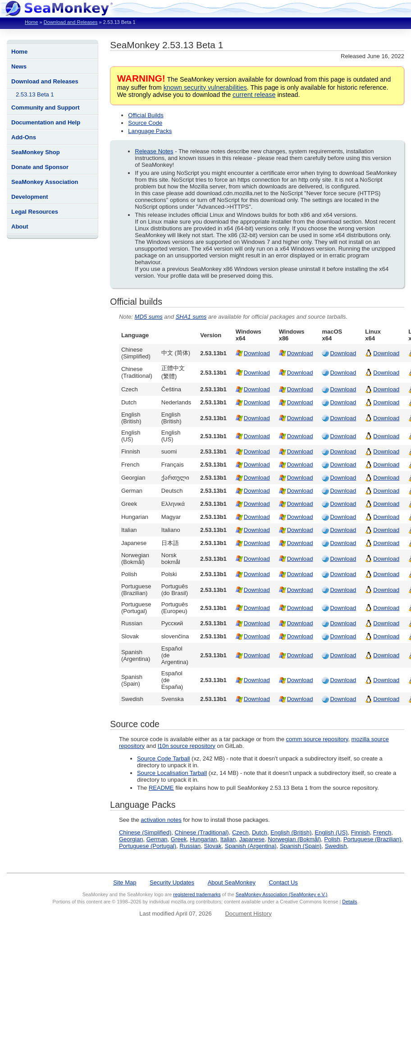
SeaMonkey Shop (35, 152)
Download (257, 353)
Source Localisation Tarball (172, 773)
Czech (240, 832)
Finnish (360, 832)
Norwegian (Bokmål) (294, 839)
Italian (228, 839)
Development (29, 196)
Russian (190, 846)
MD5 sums (149, 316)
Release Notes (154, 151)
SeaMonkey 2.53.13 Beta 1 (166, 45)
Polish (332, 839)
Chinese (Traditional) (201, 832)
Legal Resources (34, 211)
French (382, 832)
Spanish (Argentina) (251, 846)
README (161, 787)
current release (254, 94)
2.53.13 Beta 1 (35, 94)
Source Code (145, 122)
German (157, 839)
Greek (179, 839)
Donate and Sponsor (39, 167)
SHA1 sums (191, 316)
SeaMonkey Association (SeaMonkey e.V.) (282, 894)
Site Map (124, 882)
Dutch (259, 832)
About (19, 226)
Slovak (213, 846)
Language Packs (150, 131)
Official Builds (146, 115)
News (19, 66)
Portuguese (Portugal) (147, 846)
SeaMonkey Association (44, 182)
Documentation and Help (45, 122)
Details (349, 901)
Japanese (252, 839)
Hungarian (203, 839)
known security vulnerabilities (205, 87)
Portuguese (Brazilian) (372, 839)
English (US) (331, 832)
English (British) (290, 832)
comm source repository (317, 739)
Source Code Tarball (163, 758)
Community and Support (45, 107)
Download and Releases (71, 22)
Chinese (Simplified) (145, 832)
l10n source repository (186, 745)
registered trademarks (196, 894)
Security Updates (172, 882)
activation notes (161, 819)
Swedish (336, 846)
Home (31, 22)
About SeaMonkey (232, 882)
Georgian (131, 839)
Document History (248, 913)
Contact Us (283, 882)
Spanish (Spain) (301, 846)
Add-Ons (23, 137)
